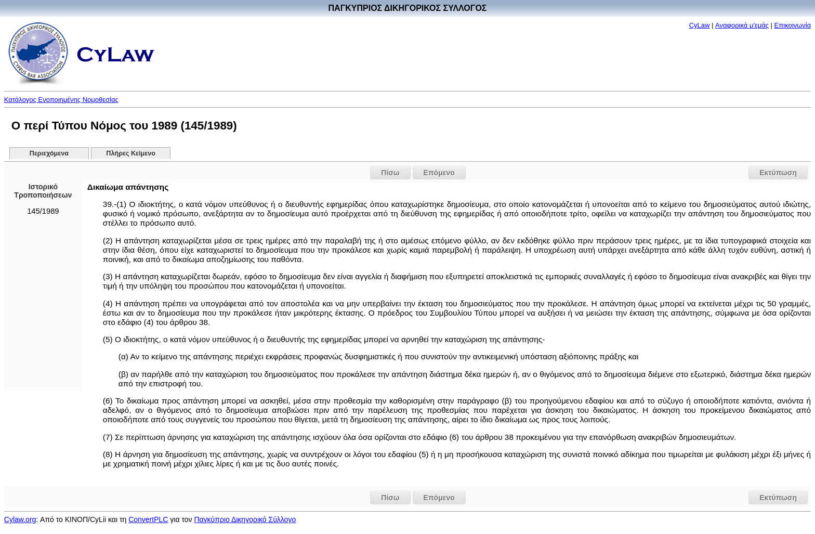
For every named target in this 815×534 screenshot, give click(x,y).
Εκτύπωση (778, 172)
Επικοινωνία (792, 25)
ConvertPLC (148, 519)
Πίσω (390, 172)
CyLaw (699, 25)
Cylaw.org (20, 519)
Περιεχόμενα (49, 153)
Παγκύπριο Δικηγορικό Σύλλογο (245, 519)
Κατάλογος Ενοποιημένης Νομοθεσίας (61, 99)
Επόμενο (439, 172)
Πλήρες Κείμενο (130, 153)
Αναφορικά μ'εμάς (742, 25)
